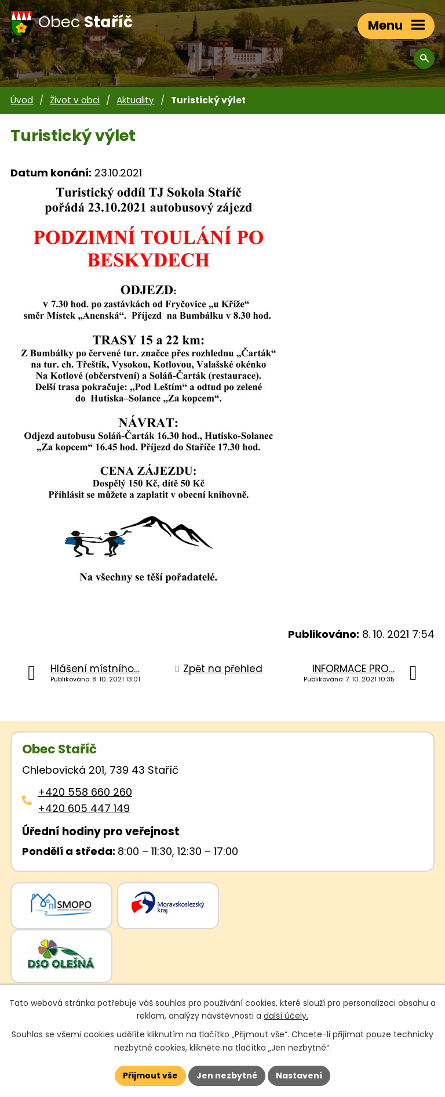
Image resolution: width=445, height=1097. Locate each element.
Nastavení (299, 1075)
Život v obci (75, 100)
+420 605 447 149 (84, 808)
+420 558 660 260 (85, 792)
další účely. (286, 1016)
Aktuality (135, 100)
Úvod (21, 100)
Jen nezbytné (226, 1075)
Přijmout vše (150, 1075)
